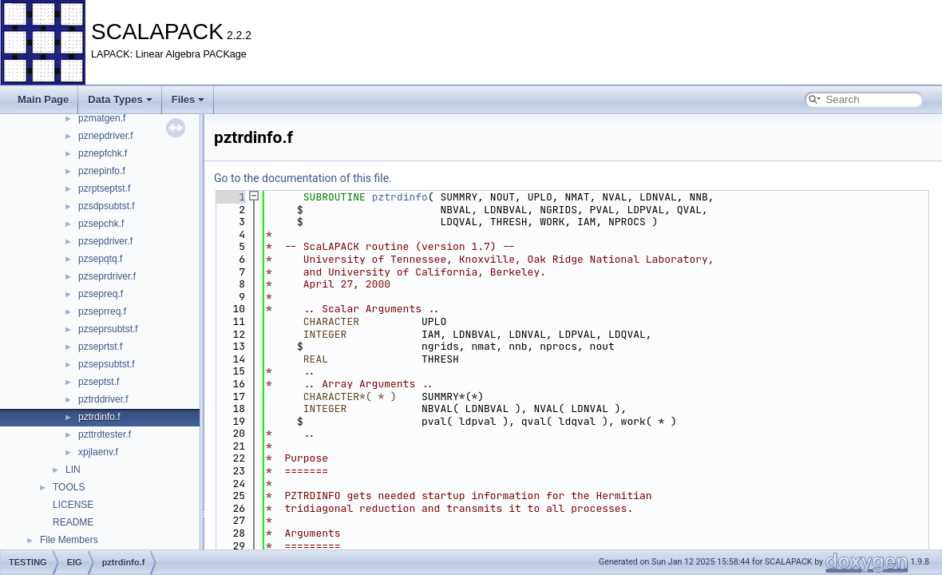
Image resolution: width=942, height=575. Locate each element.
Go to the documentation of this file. (303, 178)
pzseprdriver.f (107, 276)
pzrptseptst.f (104, 188)
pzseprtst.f (100, 346)
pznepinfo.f (101, 170)
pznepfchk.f (102, 153)
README (73, 522)
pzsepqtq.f (100, 258)
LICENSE (73, 504)
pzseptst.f (98, 381)
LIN (73, 469)
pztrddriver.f (103, 399)
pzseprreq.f (102, 311)
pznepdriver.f (105, 135)
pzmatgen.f (101, 118)
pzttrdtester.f (104, 434)
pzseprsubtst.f (108, 329)
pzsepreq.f (100, 293)
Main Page (43, 99)
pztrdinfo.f (99, 416)
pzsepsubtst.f (106, 364)
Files (188, 99)
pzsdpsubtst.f (106, 206)
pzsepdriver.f (105, 241)
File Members (69, 539)
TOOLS (69, 487)
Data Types (120, 99)
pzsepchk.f (101, 223)
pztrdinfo (400, 197)
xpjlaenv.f (98, 452)
